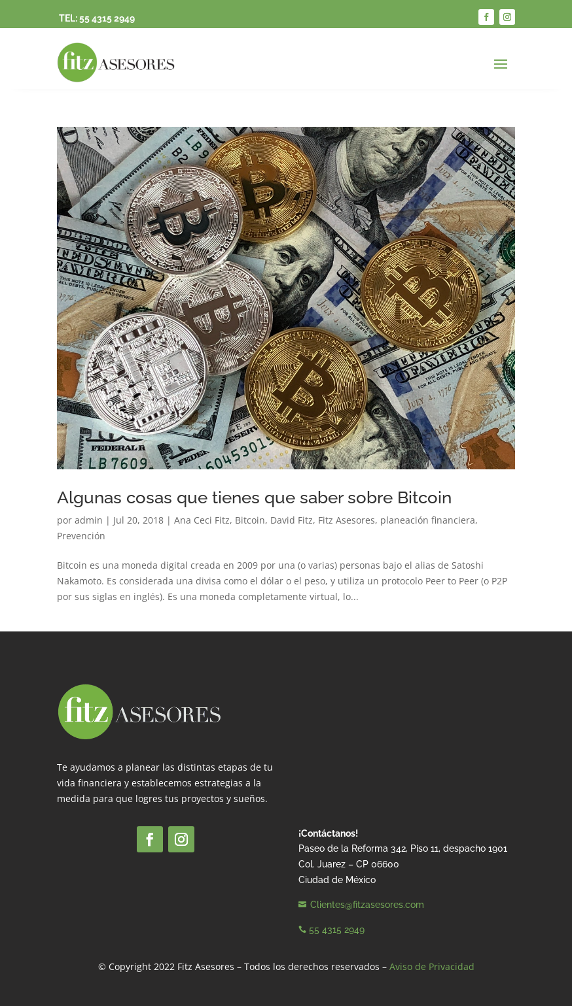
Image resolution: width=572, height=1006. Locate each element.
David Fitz (291, 520)
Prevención (81, 535)
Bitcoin (250, 520)
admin (89, 520)
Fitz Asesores (346, 520)
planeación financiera (427, 520)
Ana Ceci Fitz (202, 520)
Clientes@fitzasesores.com (367, 904)
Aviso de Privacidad (431, 966)
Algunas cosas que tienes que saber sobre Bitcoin (254, 497)
